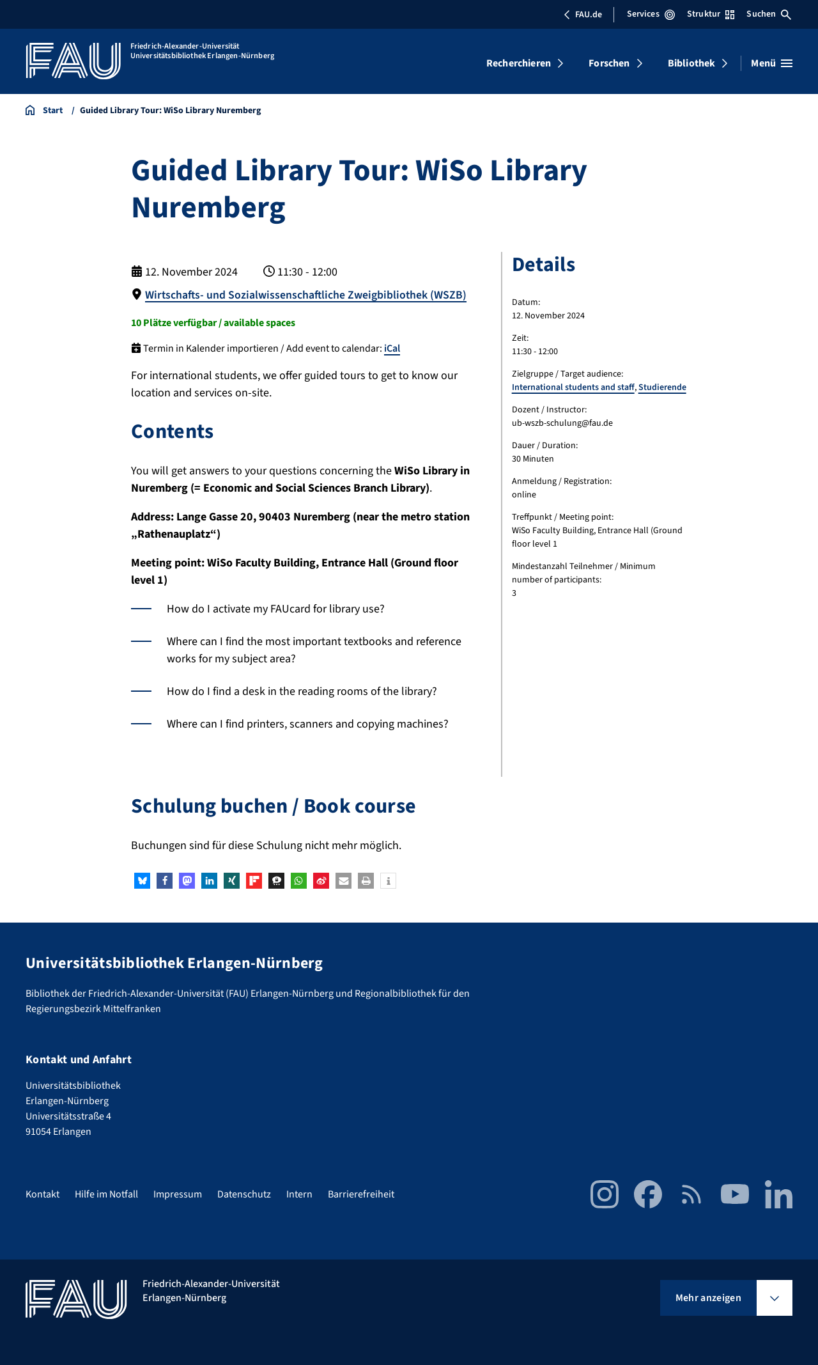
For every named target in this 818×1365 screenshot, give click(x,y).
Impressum (177, 1194)
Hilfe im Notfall (106, 1194)
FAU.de (583, 14)
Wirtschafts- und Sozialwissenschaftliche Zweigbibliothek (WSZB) (307, 295)
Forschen (609, 63)
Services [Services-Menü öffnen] (651, 14)
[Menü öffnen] (771, 63)
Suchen (768, 14)
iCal (392, 348)
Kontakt (42, 1194)
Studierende (662, 387)
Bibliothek (692, 63)
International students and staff (573, 387)
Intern (299, 1194)
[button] (142, 881)
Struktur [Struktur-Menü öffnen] (710, 14)
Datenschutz (244, 1194)
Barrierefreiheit (361, 1194)
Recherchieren (518, 63)
